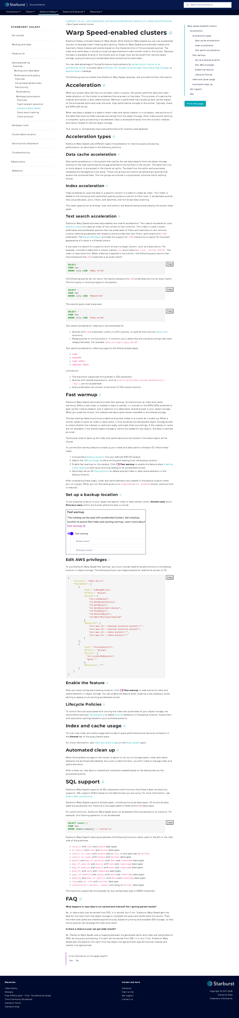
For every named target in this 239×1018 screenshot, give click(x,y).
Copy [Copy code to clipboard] (169, 264)
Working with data (21, 45)
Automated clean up (202, 85)
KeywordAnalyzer (92, 237)
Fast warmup (198, 55)
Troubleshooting (20, 153)
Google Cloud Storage (129, 68)
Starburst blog (12, 1007)
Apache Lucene (74, 226)
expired (119, 715)
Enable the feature (204, 70)
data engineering (95, 21)
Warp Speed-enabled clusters (202, 26)
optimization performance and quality (126, 21)
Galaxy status (18, 162)
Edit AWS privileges (204, 65)
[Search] (208, 5)
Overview (18, 66)
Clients (29, 12)
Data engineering (20, 63)
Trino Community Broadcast (19, 999)
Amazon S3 (111, 68)
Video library (11, 988)
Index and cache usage (106, 743)
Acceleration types (201, 36)
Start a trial (128, 992)
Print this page (195, 103)
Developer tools (20, 125)
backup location (95, 457)
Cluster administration (23, 134)
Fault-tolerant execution (30, 104)
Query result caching (28, 112)
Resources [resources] (95, 12)
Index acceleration (204, 46)
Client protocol (25, 117)
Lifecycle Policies (204, 75)
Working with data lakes (26, 71)
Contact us (127, 999)
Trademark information (221, 999)
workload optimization (160, 21)
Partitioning (21, 87)
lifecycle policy (101, 471)
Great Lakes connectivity (79, 796)
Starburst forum (13, 1003)
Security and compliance (24, 143)
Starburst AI (18, 54)
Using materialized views (28, 83)
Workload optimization (27, 96)
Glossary (9, 992)
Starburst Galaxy (48, 12)
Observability (22, 92)
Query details (133, 743)
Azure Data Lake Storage (156, 68)
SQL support (196, 89)
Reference (16, 171)
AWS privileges (92, 460)
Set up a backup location (207, 60)
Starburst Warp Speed (28, 108)
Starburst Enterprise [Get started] (73, 12)
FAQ (192, 94)
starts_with (162, 332)
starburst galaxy (75, 21)
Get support (128, 996)
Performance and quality (26, 75)
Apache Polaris (74, 71)
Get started (17, 35)
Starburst (127, 988)
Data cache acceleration (207, 41)
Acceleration (196, 31)
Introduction (12, 12)
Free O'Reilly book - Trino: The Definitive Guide (28, 996)
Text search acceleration (207, 50)
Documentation (37, 5)
